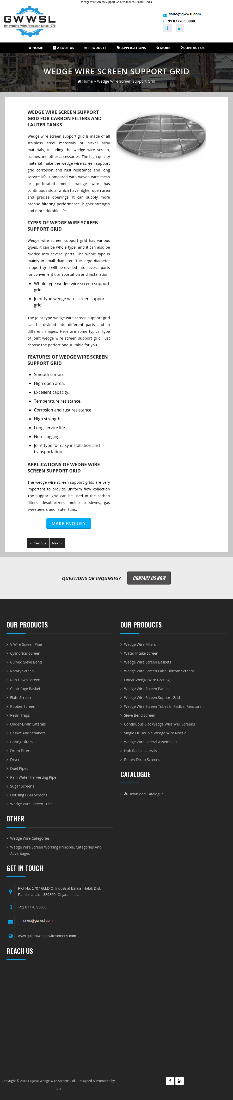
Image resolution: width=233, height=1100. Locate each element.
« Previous (38, 543)
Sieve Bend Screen (139, 715)
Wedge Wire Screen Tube (31, 803)
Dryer (15, 759)
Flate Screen (20, 697)
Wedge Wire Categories (30, 838)
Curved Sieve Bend (26, 662)
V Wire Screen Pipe (26, 644)
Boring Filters (21, 741)
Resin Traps (20, 715)
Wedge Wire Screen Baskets (147, 662)
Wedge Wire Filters (140, 644)
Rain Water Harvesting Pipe (33, 777)
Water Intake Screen (141, 653)
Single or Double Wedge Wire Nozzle (155, 732)
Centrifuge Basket (25, 688)
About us (63, 47)
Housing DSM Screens (28, 794)
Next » (57, 543)
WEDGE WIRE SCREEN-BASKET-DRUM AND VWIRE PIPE (60, 1012)
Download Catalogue (144, 793)
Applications (131, 47)
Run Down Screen (25, 679)
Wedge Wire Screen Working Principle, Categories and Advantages (56, 850)
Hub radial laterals (140, 750)
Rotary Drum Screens (142, 759)
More (163, 47)
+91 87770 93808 (179, 21)
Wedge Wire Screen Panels (146, 688)
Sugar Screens (22, 786)
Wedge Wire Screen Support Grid (152, 697)
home (85, 81)
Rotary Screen (22, 670)
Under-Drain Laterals (28, 724)
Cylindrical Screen (25, 653)
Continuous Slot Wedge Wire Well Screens (159, 724)
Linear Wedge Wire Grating (147, 679)
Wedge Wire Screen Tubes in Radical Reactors (162, 706)
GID (58, 1089)
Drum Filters (20, 750)
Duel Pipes (19, 768)
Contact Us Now (149, 578)
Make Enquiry (69, 523)
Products (95, 47)
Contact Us (193, 47)
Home (35, 47)
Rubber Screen (22, 706)
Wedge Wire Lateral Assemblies (150, 741)
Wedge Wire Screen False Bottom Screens (159, 670)
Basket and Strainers (28, 732)
